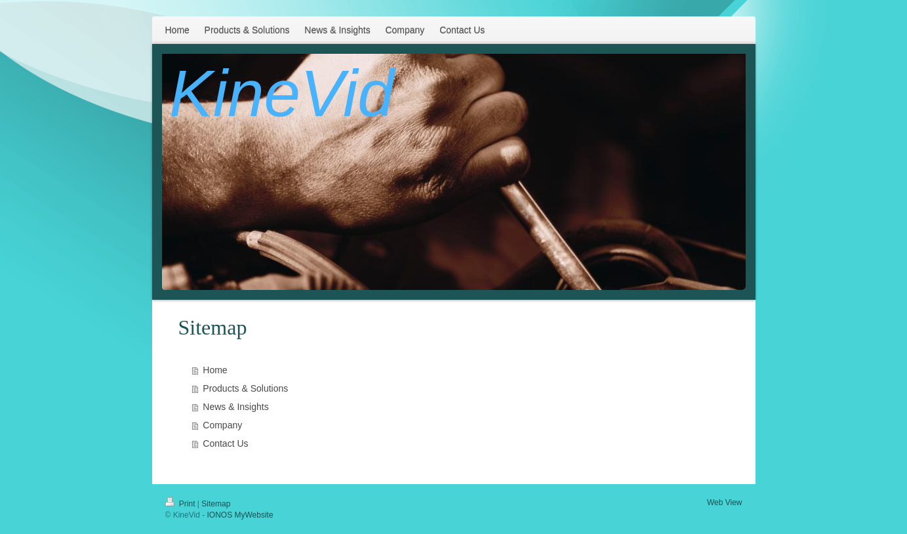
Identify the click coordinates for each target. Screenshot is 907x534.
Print (181, 503)
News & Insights (235, 406)
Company (222, 425)
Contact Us (225, 443)
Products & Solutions (245, 388)
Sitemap (215, 503)
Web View (724, 502)
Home (215, 370)
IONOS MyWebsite (240, 515)
